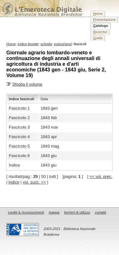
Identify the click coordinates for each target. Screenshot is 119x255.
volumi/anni (63, 44)
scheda (46, 44)
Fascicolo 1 (19, 108)
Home (11, 44)
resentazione (104, 19)
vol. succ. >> (34, 182)
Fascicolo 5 (19, 146)
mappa (54, 212)
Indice (14, 165)
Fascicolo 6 (19, 155)
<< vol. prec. (101, 176)
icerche (100, 32)
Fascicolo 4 (19, 136)
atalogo (100, 25)
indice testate (28, 44)
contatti (100, 212)
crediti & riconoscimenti (26, 212)
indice (14, 182)
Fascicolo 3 (19, 127)
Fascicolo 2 (19, 117)
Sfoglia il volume (27, 84)
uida (98, 38)
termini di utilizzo (77, 212)
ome (98, 13)
